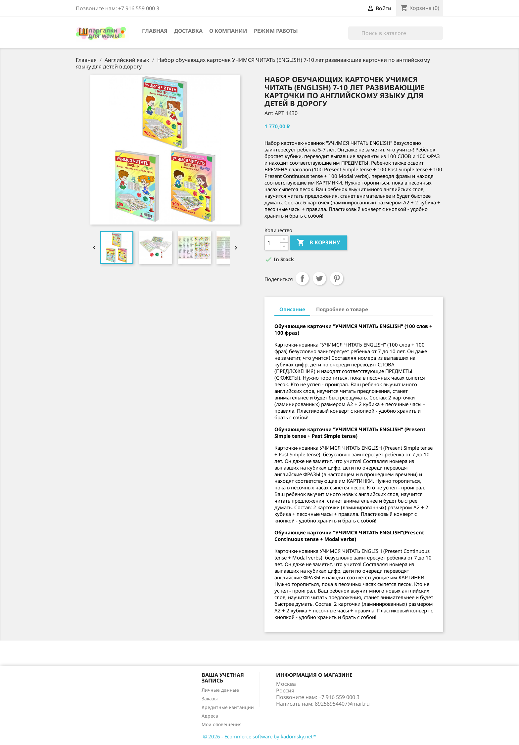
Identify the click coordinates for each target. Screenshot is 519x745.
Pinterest (336, 278)
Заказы (210, 698)
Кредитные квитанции (228, 707)
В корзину (318, 242)
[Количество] (272, 242)
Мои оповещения (222, 724)
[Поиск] (395, 33)
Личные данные (220, 690)
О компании (228, 30)
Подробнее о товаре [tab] (342, 309)
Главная (154, 30)
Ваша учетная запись (223, 677)
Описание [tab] (292, 309)
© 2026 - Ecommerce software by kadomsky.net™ (259, 736)
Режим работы (276, 30)
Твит (319, 278)
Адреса (210, 716)
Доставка (188, 30)
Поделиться (302, 278)
